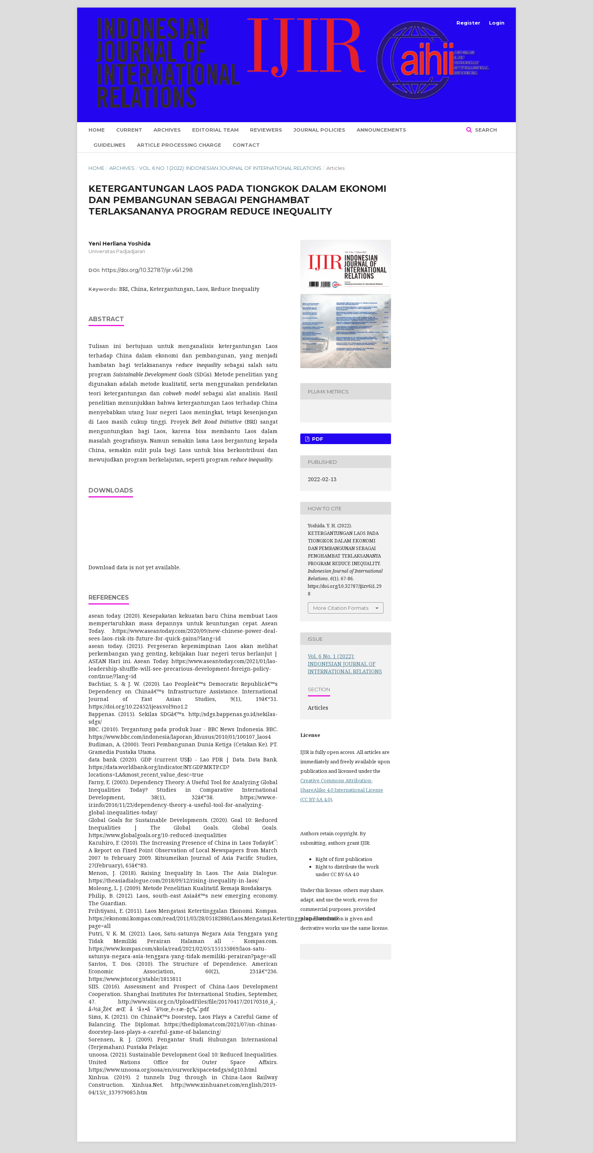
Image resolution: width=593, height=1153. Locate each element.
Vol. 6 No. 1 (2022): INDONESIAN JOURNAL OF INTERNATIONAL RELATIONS (230, 168)
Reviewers (266, 130)
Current (129, 130)
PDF (316, 439)
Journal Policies (319, 130)
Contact (246, 145)
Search (485, 130)
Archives (167, 130)
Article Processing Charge (179, 145)
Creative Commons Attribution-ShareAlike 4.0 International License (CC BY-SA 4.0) (341, 790)
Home (96, 130)
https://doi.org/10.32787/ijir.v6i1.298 (147, 270)
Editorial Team (215, 130)
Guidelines (109, 145)
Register (468, 23)
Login (497, 23)
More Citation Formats (340, 608)
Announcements (381, 130)
